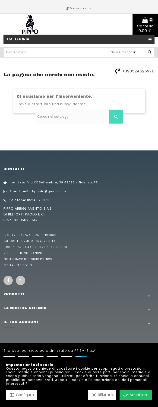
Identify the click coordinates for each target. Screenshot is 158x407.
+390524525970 (138, 71)
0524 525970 (38, 200)
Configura (21, 395)
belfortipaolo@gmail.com (44, 191)
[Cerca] (79, 117)
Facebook (8, 280)
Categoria (18, 39)
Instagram (20, 280)
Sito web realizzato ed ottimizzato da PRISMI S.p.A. (49, 350)
